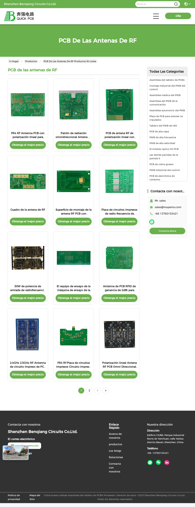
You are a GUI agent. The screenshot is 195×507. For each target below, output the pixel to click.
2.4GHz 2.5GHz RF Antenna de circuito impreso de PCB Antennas (28, 370)
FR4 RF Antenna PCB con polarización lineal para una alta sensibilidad (27, 138)
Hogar (14, 61)
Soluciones (116, 461)
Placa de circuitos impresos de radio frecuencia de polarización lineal (119, 215)
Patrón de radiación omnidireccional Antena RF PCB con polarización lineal (74, 138)
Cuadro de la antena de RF (27, 211)
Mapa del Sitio (35, 501)
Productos (31, 61)
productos (115, 448)
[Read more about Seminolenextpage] (97, 394)
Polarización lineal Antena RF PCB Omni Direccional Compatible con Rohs (119, 370)
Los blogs (115, 454)
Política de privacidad (14, 501)
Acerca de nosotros (115, 439)
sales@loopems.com (168, 207)
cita (178, 16)
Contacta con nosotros (115, 471)
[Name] (176, 4)
